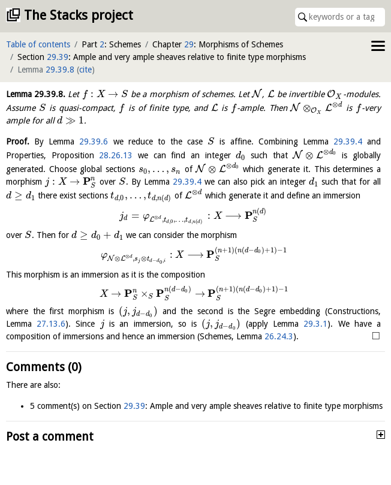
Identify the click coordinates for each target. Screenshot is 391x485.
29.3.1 (315, 324)
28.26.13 (116, 155)
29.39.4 (347, 141)
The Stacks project (78, 15)
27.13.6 (51, 324)
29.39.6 (93, 141)
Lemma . (35, 94)
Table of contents (38, 44)
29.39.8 (60, 69)
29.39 (57, 57)
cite (85, 69)
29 (189, 44)
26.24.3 (278, 336)
